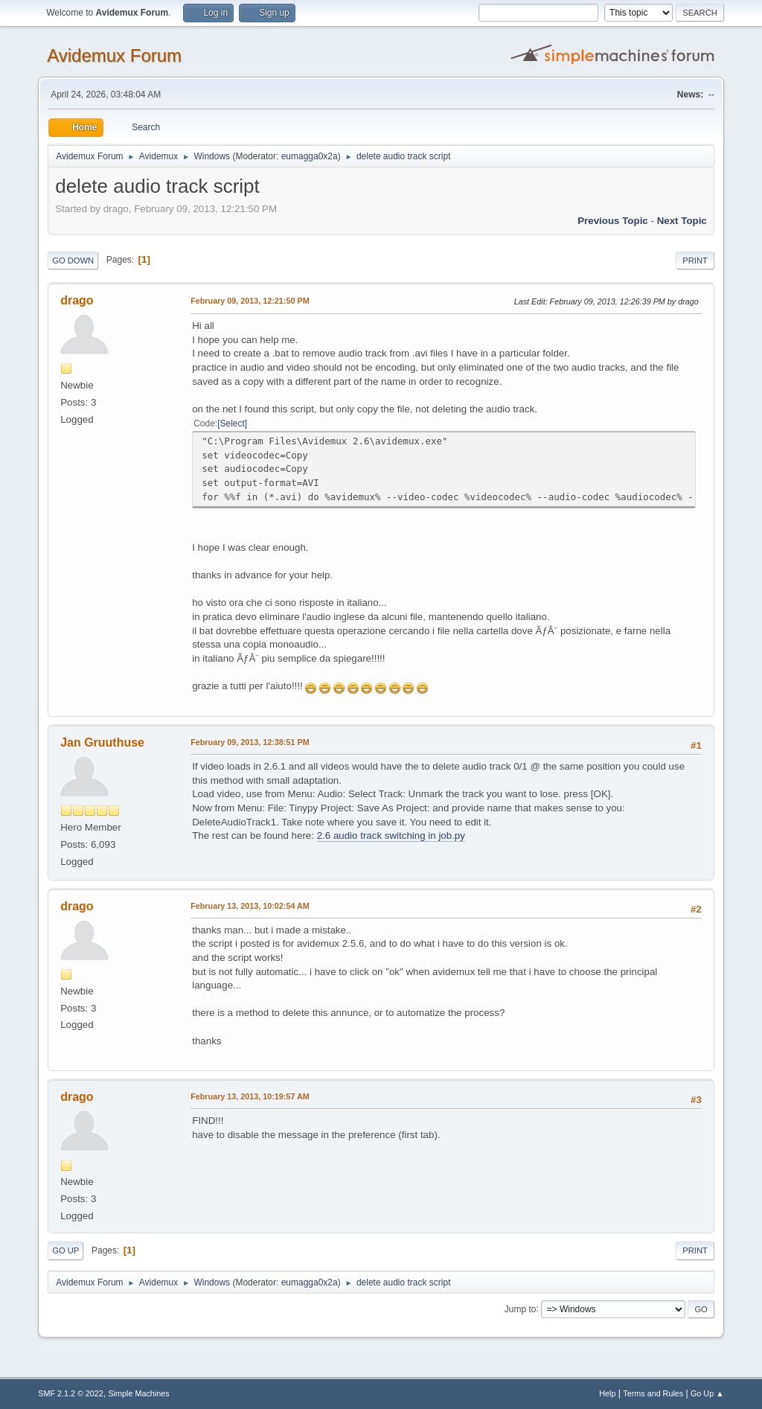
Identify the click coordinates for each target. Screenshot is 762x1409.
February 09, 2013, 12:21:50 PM (249, 300)
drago (76, 300)
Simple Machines (139, 1393)
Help (607, 1393)
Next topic (682, 220)
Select (232, 423)
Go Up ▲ (707, 1393)
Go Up (65, 1250)
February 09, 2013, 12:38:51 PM (249, 742)
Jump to (521, 1308)
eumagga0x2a (309, 156)
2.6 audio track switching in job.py (391, 835)
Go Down (73, 260)
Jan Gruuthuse (102, 742)
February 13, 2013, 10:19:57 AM (250, 1096)
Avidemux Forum (114, 55)
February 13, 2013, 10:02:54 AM (250, 905)
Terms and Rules (653, 1393)
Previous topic (612, 220)
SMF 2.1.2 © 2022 (70, 1393)
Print (695, 260)
